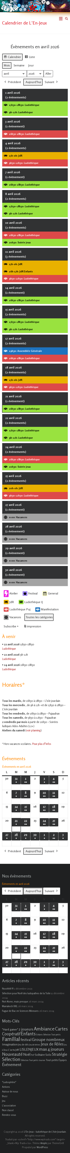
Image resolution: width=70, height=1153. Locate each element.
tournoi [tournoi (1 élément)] (42, 1060)
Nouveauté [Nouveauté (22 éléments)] (12, 1054)
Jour (31, 65)
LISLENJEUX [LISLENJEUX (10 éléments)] (29, 1049)
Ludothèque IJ (31, 602)
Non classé (8, 1110)
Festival (30, 593)
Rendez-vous (9, 1114)
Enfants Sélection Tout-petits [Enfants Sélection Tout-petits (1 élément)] (48, 1034)
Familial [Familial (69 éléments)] (11, 1039)
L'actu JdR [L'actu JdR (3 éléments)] (13, 1049)
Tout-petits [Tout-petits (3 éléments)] (52, 1060)
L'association (9, 1105)
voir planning (33, 730)
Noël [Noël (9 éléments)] (26, 1054)
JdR (9, 602)
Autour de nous (10, 1091)
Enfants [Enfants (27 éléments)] (28, 1033)
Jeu (3, 1100)
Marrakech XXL (10, 1006)
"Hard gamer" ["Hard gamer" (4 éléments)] (10, 1029)
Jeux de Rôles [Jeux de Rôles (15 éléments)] (52, 1044)
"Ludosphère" (9, 1082)
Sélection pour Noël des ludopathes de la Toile (26, 993)
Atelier (11, 593)
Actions (6, 1086)
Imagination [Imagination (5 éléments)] (10, 1044)
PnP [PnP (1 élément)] (32, 1055)
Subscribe (11, 626)
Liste (30, 57)
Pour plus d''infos (41, 744)
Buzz (4, 1096)
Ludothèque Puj (17, 609)
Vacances (12, 617)
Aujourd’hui (33, 82)
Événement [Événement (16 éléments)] (11, 1064)
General (50, 593)
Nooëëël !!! (7, 988)
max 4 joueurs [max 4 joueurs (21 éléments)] (51, 1049)
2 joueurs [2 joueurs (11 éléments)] (26, 1029)
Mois (7, 65)
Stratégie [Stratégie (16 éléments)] (59, 1054)
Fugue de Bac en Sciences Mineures (20, 1010)
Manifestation (47, 609)
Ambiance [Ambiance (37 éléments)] (44, 1029)
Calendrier (12, 57)
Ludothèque (9, 648)
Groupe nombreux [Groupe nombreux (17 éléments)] (48, 1039)
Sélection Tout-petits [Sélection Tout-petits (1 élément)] (29, 1060)
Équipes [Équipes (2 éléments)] (63, 1060)
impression (32, 627)
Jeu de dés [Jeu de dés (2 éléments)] (23, 1044)
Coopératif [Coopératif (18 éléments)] (11, 1033)
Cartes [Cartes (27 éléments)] (61, 1029)
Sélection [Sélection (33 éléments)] (11, 1059)
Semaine (19, 65)
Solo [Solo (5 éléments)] (48, 1054)
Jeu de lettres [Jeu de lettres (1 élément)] (34, 1045)
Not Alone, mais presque (15, 1001)
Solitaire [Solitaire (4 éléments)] (40, 1054)
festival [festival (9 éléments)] (26, 1039)
